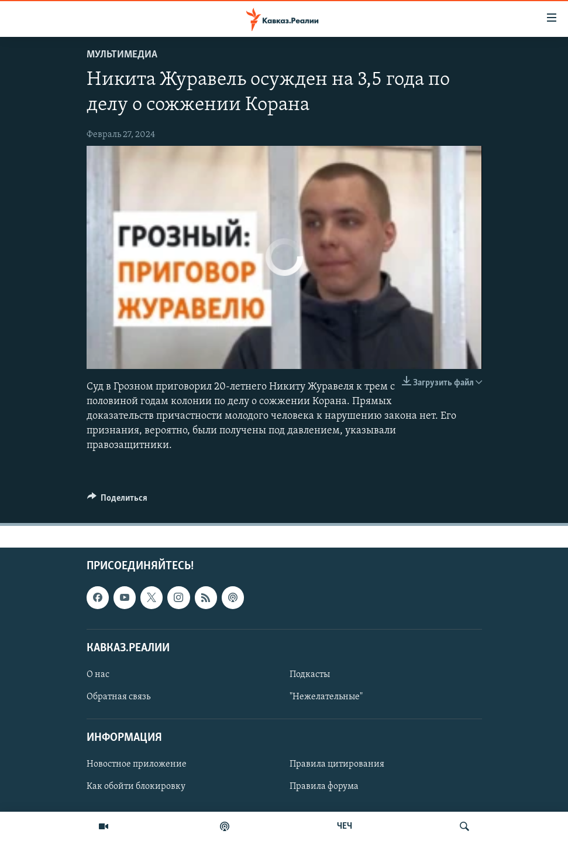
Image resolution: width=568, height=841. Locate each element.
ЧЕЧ (344, 826)
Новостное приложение (137, 764)
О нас (98, 674)
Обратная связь (118, 697)
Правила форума (324, 786)
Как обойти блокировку (136, 786)
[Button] (117, 501)
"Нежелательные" (326, 697)
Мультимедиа (122, 54)
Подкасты (310, 674)
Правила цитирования (337, 764)
